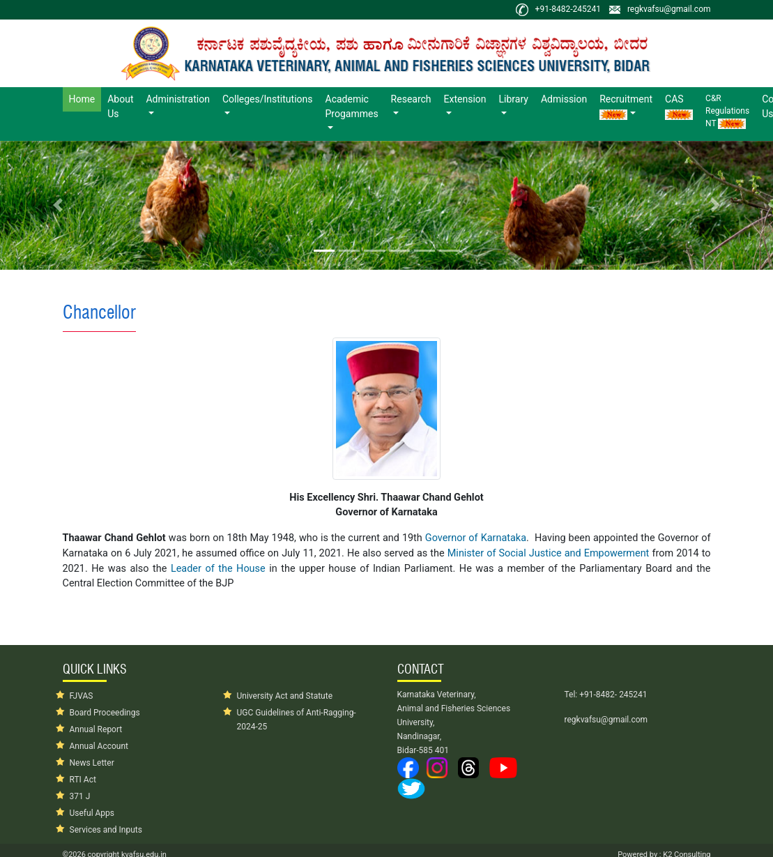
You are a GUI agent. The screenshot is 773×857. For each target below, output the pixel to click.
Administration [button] (177, 99)
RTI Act (83, 779)
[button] (58, 205)
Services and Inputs (106, 830)
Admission (564, 99)
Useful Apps (92, 813)
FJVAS (81, 696)
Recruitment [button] (625, 106)
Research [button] (411, 99)
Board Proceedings (105, 713)
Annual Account (99, 746)
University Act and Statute (285, 696)
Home (85, 98)
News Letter (92, 763)
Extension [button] (465, 99)
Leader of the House (218, 569)
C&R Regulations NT (727, 111)
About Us (120, 106)
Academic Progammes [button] (352, 106)
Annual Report (96, 729)
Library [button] (513, 99)
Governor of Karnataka (475, 538)
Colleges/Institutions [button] (267, 99)
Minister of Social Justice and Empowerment (548, 553)
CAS (679, 106)
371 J (80, 796)
